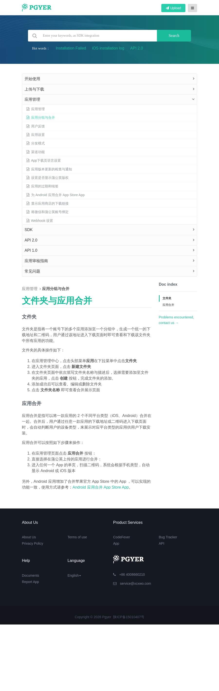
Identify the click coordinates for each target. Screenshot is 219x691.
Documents (30, 575)
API (161, 543)
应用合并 (168, 305)
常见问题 (32, 271)
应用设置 (35, 135)
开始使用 (32, 79)
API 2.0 (136, 48)
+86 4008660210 (129, 574)
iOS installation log (108, 48)
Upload (173, 8)
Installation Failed (71, 48)
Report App (30, 582)
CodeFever (121, 537)
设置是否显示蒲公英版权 (47, 178)
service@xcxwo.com (132, 583)
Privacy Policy (32, 543)
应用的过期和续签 (42, 186)
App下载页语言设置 (43, 160)
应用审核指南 (36, 261)
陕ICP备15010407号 (128, 617)
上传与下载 (34, 89)
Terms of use (77, 537)
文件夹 (167, 298)
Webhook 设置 (39, 221)
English (74, 575)
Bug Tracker (168, 537)
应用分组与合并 (40, 117)
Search (174, 35)
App (116, 543)
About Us (29, 537)
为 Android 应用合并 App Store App (55, 195)
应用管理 (32, 99)
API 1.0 (31, 250)
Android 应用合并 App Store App (101, 487)
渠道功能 (35, 152)
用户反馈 (35, 126)
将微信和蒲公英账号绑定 (47, 212)
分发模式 (35, 143)
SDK (29, 230)
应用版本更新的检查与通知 (49, 169)
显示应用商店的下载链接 (47, 203)
